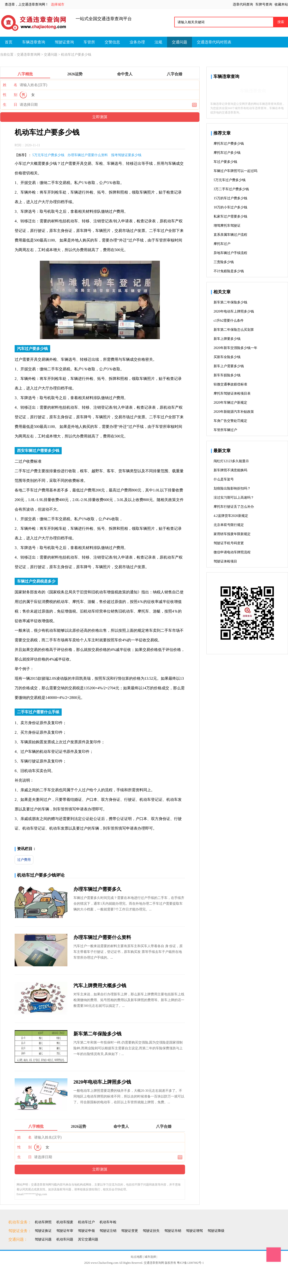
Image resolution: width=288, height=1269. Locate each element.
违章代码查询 (243, 4)
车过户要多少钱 (225, 162)
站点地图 (136, 1256)
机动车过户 (86, 1222)
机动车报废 (64, 1222)
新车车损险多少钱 (227, 375)
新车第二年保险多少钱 (97, 1033)
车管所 (89, 42)
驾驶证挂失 (151, 1231)
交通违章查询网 (28, 54)
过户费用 (24, 860)
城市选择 (150, 1256)
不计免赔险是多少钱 (229, 271)
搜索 (280, 22)
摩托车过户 (222, 244)
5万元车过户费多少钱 (48, 155)
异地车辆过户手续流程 (230, 253)
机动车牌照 (43, 1222)
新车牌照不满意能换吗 (230, 470)
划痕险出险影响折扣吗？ (232, 488)
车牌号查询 (263, 4)
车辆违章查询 (33, 42)
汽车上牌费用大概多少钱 (99, 985)
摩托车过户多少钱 (227, 152)
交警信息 (112, 42)
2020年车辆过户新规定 (230, 402)
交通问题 (179, 42)
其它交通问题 (88, 1239)
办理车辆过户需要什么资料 (87, 155)
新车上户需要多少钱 (229, 366)
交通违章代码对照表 (214, 42)
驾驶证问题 (43, 1239)
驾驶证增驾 (194, 1231)
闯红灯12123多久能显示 (231, 461)
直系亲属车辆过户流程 (230, 234)
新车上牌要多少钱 (227, 339)
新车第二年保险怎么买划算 (234, 329)
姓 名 (10, 85)
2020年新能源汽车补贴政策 (234, 411)
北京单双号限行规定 (229, 525)
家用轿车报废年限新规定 (232, 534)
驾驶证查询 (64, 42)
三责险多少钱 (224, 262)
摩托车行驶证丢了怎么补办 (234, 506)
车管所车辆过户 (225, 430)
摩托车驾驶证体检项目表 (232, 393)
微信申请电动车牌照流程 (232, 552)
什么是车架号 (224, 479)
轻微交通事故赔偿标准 (230, 384)
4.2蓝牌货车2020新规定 (231, 516)
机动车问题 (64, 1239)
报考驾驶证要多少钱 (126, 155)
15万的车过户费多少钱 (230, 198)
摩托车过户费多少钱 (229, 143)
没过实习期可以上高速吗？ (234, 497)
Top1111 (273, 1254)
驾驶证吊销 (172, 1231)
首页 (8, 42)
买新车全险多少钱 (227, 357)
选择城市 (57, 4)
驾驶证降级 (216, 1231)
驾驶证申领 (86, 1231)
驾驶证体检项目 (225, 561)
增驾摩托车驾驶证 (227, 225)
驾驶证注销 (108, 1231)
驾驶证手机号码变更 (229, 543)
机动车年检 (108, 1222)
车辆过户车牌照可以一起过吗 (235, 171)
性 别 (10, 95)
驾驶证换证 (43, 1231)
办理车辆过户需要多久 (97, 889)
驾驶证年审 (64, 1231)
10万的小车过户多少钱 (230, 207)
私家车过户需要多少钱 (230, 216)
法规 (158, 42)
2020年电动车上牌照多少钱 (102, 1082)
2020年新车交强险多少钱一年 (235, 348)
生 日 (10, 104)
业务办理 (137, 42)
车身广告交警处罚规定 (230, 421)
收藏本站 (281, 4)
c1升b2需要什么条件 (229, 320)
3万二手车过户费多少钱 (231, 189)
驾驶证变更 (129, 1231)
